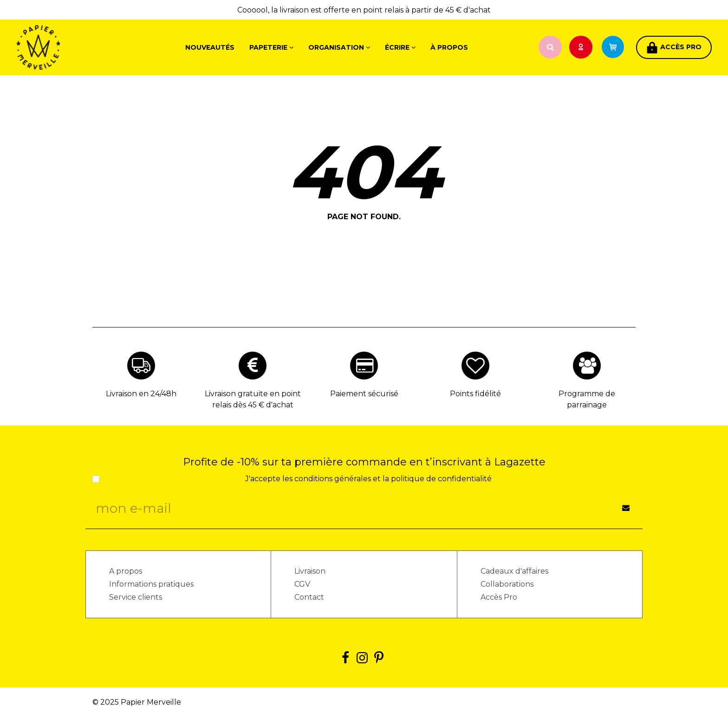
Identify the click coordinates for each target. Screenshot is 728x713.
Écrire (397, 47)
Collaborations (507, 584)
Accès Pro (499, 597)
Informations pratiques (151, 584)
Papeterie (268, 47)
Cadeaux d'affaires (514, 571)
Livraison (309, 571)
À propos (449, 47)
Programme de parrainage (587, 399)
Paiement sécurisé (364, 393)
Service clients (135, 597)
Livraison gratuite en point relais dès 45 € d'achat (253, 399)
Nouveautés (209, 47)
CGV (302, 584)
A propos (125, 571)
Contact (309, 597)
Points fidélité (475, 393)
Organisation (336, 47)
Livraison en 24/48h (141, 393)
